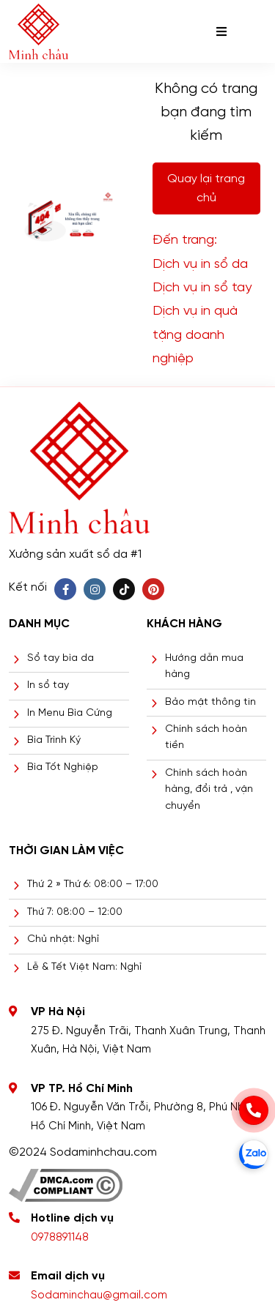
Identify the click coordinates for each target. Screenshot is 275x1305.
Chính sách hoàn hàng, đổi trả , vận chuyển (209, 790)
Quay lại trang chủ (206, 188)
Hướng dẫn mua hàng (204, 666)
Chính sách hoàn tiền (206, 737)
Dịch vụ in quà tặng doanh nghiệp (195, 335)
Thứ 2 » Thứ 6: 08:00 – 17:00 (92, 884)
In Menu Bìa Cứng (69, 713)
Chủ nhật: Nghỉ (63, 939)
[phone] (253, 1110)
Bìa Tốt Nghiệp (62, 767)
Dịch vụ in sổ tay (202, 288)
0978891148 (60, 1238)
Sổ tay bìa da (60, 658)
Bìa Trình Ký (54, 740)
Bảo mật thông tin (210, 702)
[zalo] (253, 1154)
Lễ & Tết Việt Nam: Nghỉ (84, 967)
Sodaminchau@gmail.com (99, 1295)
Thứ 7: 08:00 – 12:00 (74, 912)
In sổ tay (48, 685)
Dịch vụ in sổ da (200, 265)
